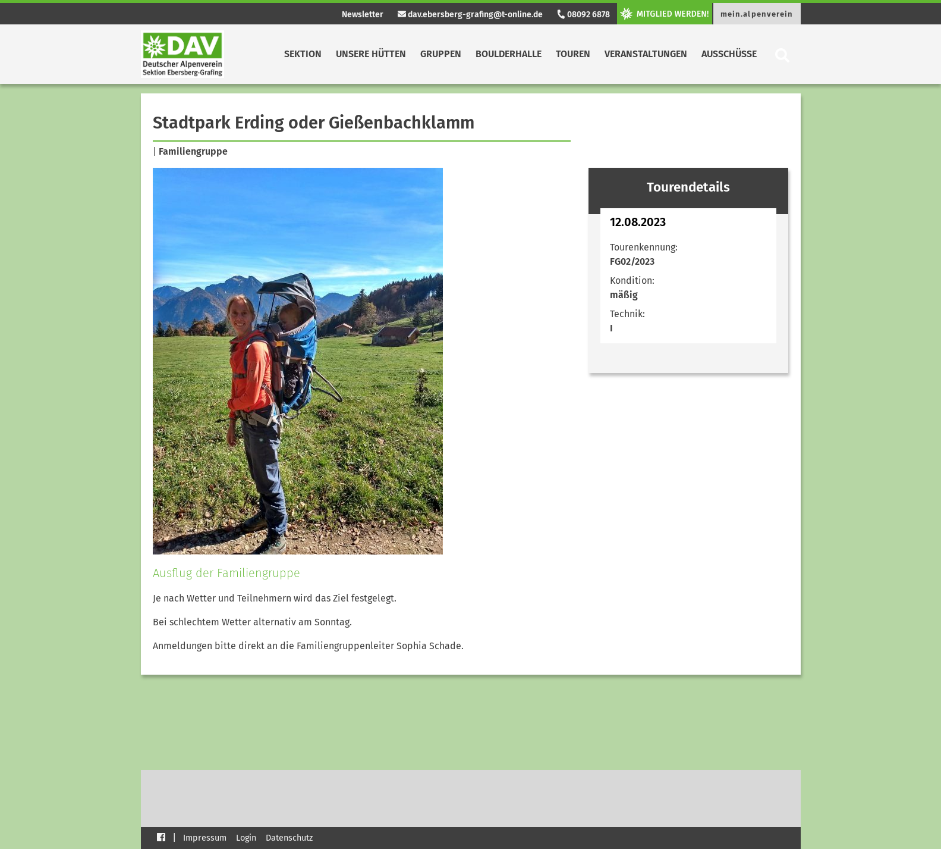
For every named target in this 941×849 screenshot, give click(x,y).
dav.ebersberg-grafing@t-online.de (470, 15)
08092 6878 (583, 15)
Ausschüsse (729, 53)
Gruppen (440, 53)
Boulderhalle (509, 53)
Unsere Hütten (371, 53)
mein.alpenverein (757, 14)
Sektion (303, 53)
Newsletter (362, 15)
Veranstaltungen (646, 53)
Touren (573, 53)
